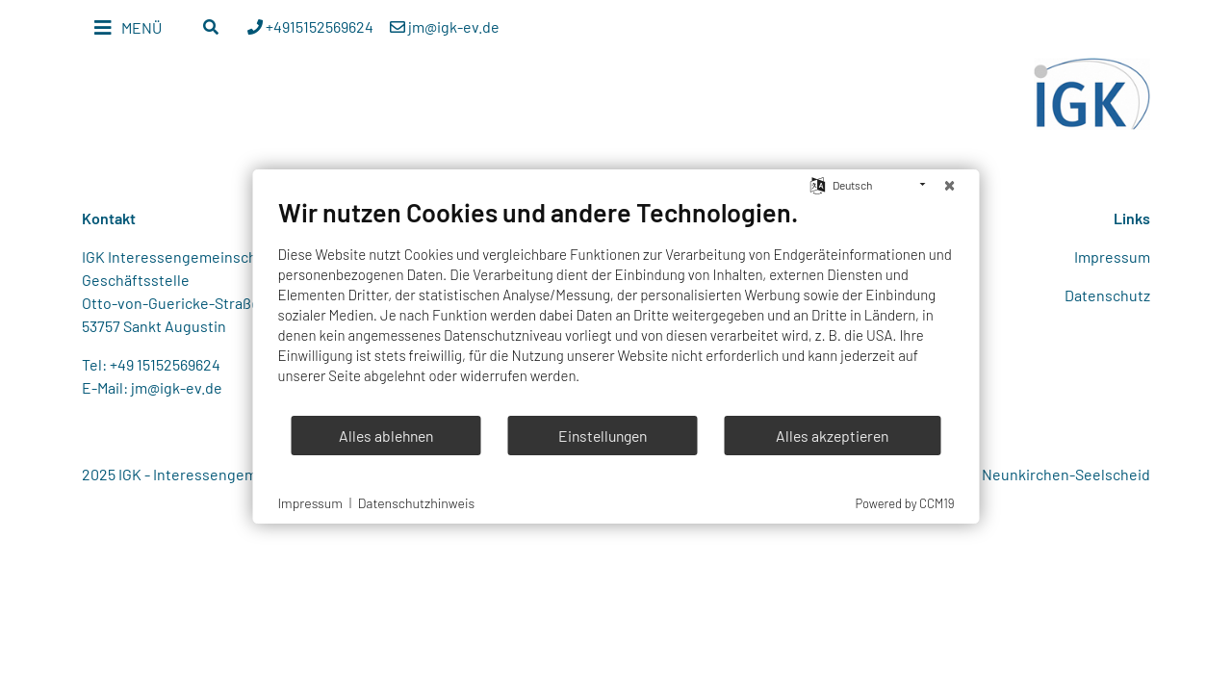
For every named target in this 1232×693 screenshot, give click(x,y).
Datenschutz (1107, 295)
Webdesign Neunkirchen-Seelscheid (1026, 474)
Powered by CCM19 (904, 503)
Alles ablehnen (386, 435)
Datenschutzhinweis (416, 503)
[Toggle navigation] (128, 27)
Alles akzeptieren (832, 435)
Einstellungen (602, 435)
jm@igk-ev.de (176, 387)
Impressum (1112, 256)
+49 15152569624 (165, 364)
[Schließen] (950, 184)
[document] (616, 305)
